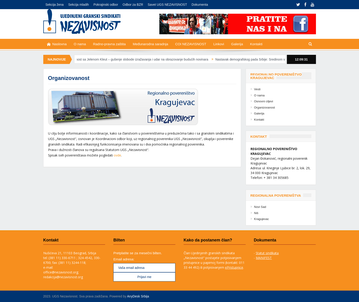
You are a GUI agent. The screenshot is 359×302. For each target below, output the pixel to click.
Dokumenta (200, 4)
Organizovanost (264, 107)
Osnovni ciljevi (263, 101)
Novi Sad (260, 207)
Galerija (237, 44)
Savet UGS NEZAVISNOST (167, 4)
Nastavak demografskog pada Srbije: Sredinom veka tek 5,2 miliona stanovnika (274, 59)
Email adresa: (123, 259)
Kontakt (259, 119)
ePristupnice (234, 267)
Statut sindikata (267, 253)
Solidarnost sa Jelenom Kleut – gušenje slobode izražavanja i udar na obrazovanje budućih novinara (139, 59)
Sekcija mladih (78, 4)
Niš (256, 213)
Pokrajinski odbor (105, 4)
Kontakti (256, 44)
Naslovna (57, 44)
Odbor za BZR (133, 4)
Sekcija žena (55, 4)
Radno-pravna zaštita (109, 44)
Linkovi (218, 44)
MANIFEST (264, 258)
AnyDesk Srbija (138, 296)
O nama (80, 44)
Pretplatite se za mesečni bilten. (137, 253)
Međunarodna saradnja (150, 44)
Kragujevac (261, 219)
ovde (117, 155)
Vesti (257, 89)
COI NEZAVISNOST (190, 44)
